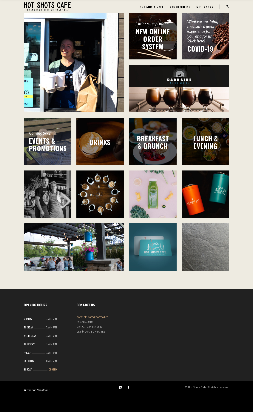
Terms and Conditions (37, 390)
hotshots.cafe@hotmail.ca (92, 317)
